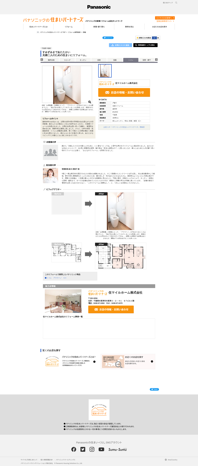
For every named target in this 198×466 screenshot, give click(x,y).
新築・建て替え (99, 26)
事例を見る (129, 26)
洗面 (115, 60)
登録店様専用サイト (164, 21)
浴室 (99, 60)
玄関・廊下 (147, 60)
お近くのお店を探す (159, 26)
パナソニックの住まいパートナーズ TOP (53, 32)
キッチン (83, 60)
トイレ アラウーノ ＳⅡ (57, 278)
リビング (67, 60)
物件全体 (51, 60)
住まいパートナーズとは (38, 26)
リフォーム (69, 26)
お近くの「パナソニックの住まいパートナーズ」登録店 (124, 127)
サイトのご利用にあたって (29, 460)
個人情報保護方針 (47, 460)
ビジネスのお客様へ (164, 18)
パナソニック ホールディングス (65, 460)
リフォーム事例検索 (74, 32)
